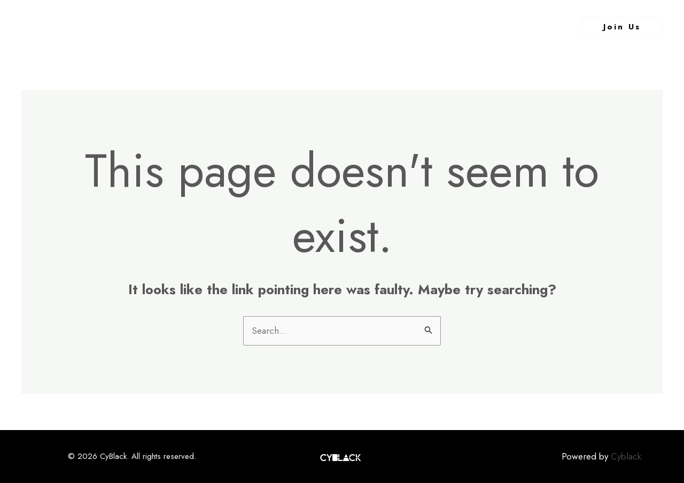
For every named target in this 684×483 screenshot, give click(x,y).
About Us (293, 27)
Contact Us (424, 27)
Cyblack (626, 456)
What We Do (356, 27)
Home (246, 27)
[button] (622, 27)
